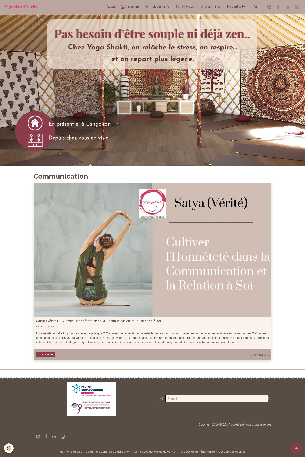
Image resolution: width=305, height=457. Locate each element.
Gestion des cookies (233, 451)
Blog (218, 6)
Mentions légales (69, 451)
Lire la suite (46, 354)
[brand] (20, 7)
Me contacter (236, 6)
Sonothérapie (185, 6)
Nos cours (129, 6)
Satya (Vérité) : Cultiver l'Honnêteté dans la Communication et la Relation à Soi (99, 321)
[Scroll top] (296, 448)
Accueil (112, 6)
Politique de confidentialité (197, 451)
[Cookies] (9, 448)
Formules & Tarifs (157, 6)
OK (269, 399)
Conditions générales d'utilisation (107, 451)
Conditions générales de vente (154, 451)
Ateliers (206, 6)
